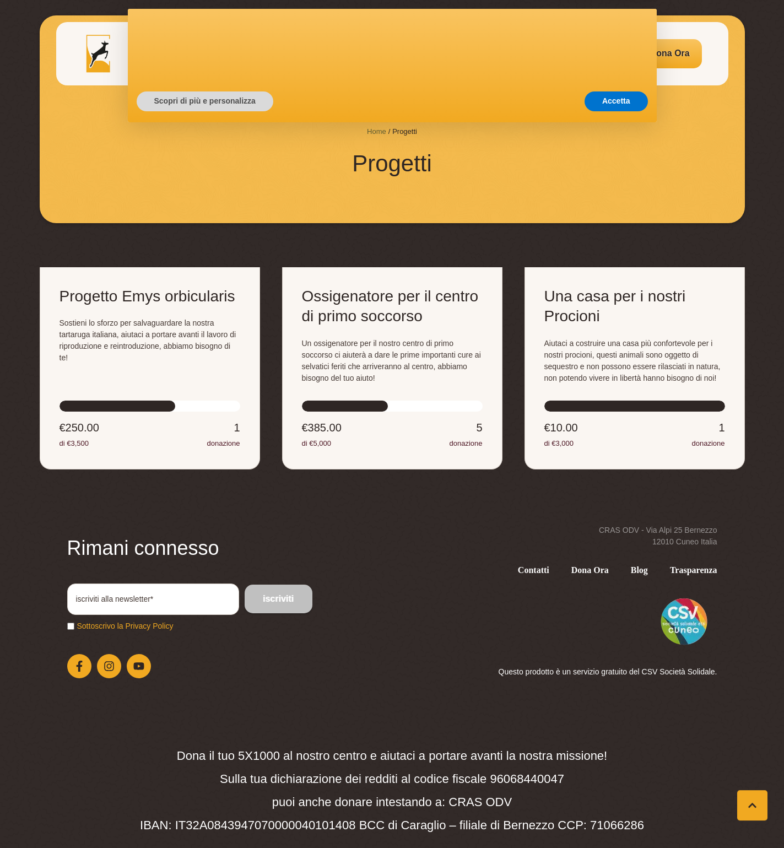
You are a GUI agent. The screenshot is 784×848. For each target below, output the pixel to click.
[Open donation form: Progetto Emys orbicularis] (150, 368)
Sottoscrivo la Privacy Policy (125, 626)
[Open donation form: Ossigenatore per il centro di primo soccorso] (392, 368)
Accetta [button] (616, 817)
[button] (670, 53)
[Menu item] (176, 53)
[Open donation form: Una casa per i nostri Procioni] (635, 368)
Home (376, 131)
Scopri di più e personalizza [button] (205, 817)
